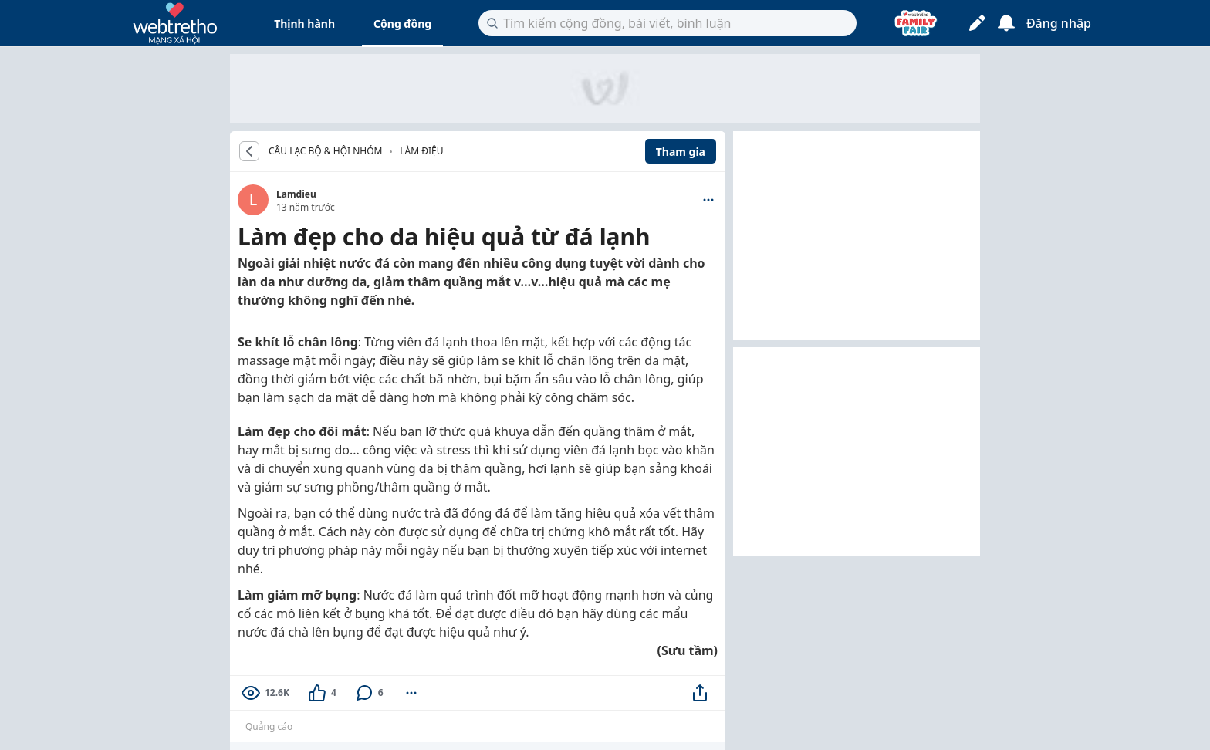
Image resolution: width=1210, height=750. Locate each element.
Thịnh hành (304, 23)
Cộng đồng (402, 23)
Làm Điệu (421, 150)
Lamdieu (296, 194)
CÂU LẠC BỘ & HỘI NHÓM (325, 151)
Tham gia (680, 151)
